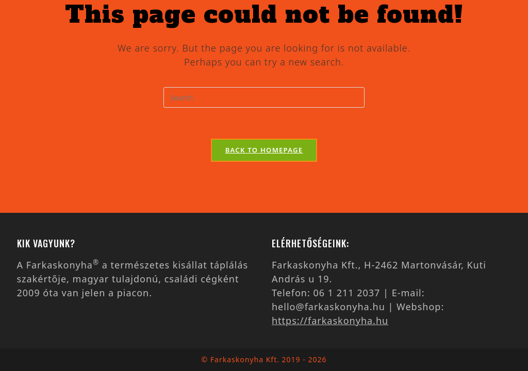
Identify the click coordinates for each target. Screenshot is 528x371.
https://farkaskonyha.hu (330, 320)
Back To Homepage (264, 150)
